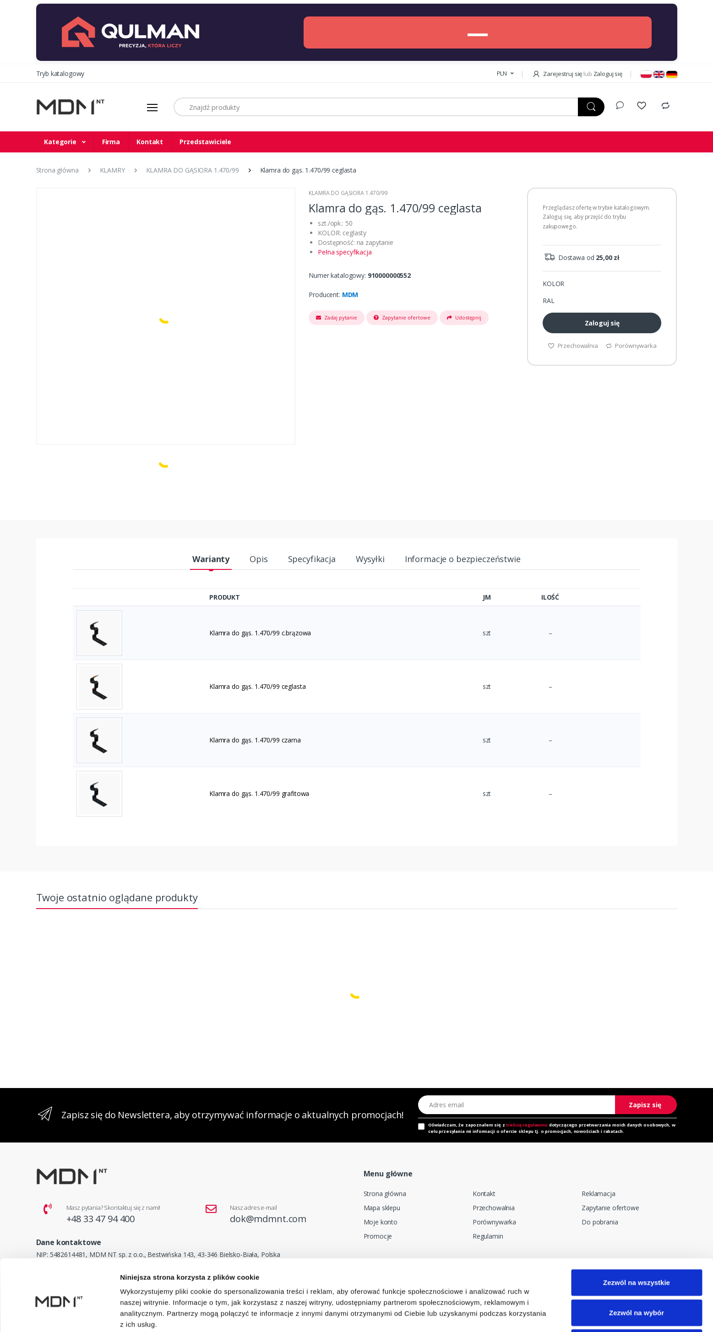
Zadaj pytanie (336, 317)
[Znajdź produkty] (376, 106)
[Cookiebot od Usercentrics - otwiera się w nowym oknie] (59, 1314)
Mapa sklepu (382, 1207)
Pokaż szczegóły (488, 1314)
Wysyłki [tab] (370, 558)
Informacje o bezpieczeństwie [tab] (463, 558)
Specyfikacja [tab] (312, 558)
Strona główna (385, 1193)
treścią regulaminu (526, 1125)
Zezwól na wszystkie (636, 1242)
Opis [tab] (258, 558)
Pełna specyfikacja (344, 252)
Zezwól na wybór (636, 1272)
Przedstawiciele (205, 141)
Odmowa (636, 1302)
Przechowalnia (494, 1207)
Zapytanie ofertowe (402, 317)
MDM (350, 294)
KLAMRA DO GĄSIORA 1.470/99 (348, 193)
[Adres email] (517, 1104)
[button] (505, 73)
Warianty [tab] (210, 558)
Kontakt (149, 141)
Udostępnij (464, 317)
